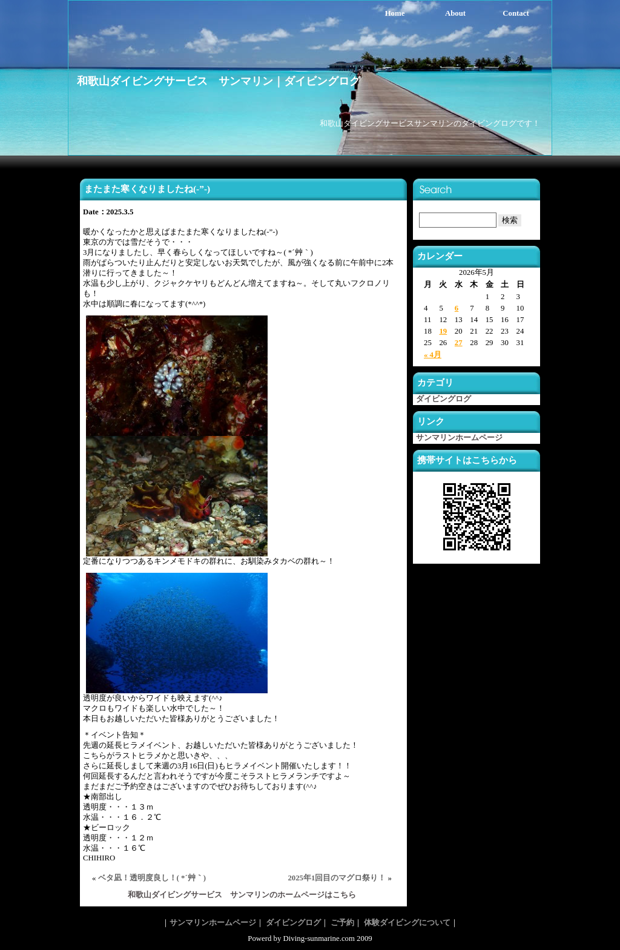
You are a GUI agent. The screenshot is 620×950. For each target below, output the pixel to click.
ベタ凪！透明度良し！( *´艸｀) (152, 878)
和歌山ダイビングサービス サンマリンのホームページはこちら (242, 895)
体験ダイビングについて (407, 923)
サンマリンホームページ (459, 438)
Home (395, 13)
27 (459, 342)
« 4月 (432, 355)
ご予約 (342, 923)
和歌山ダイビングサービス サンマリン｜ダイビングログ (218, 81)
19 (443, 331)
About (455, 13)
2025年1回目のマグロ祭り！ (337, 878)
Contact (516, 13)
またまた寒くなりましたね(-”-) (147, 188)
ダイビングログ (443, 399)
